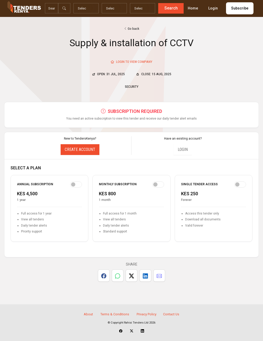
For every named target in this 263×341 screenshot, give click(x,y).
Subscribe (239, 8)
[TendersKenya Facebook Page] (121, 331)
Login (212, 8)
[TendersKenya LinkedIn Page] (142, 331)
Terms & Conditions (114, 314)
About (88, 314)
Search (170, 8)
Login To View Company (131, 62)
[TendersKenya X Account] (131, 331)
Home (192, 8)
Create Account (80, 149)
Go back (131, 29)
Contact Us (171, 314)
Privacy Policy (146, 314)
